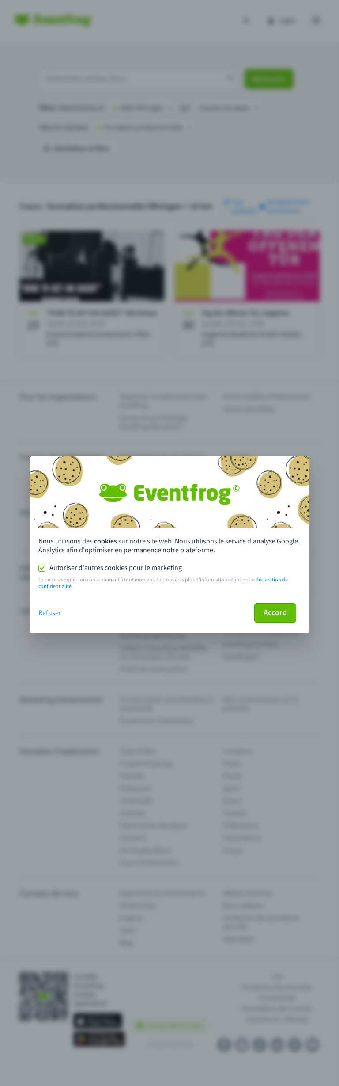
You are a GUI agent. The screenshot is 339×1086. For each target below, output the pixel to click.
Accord (275, 612)
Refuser (49, 612)
